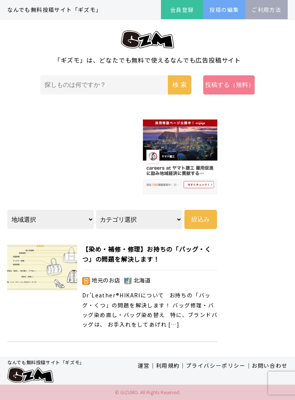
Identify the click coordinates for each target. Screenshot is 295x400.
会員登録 (182, 9)
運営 (144, 365)
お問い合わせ (270, 365)
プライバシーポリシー (216, 365)
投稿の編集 (224, 9)
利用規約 (168, 365)
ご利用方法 (266, 9)
